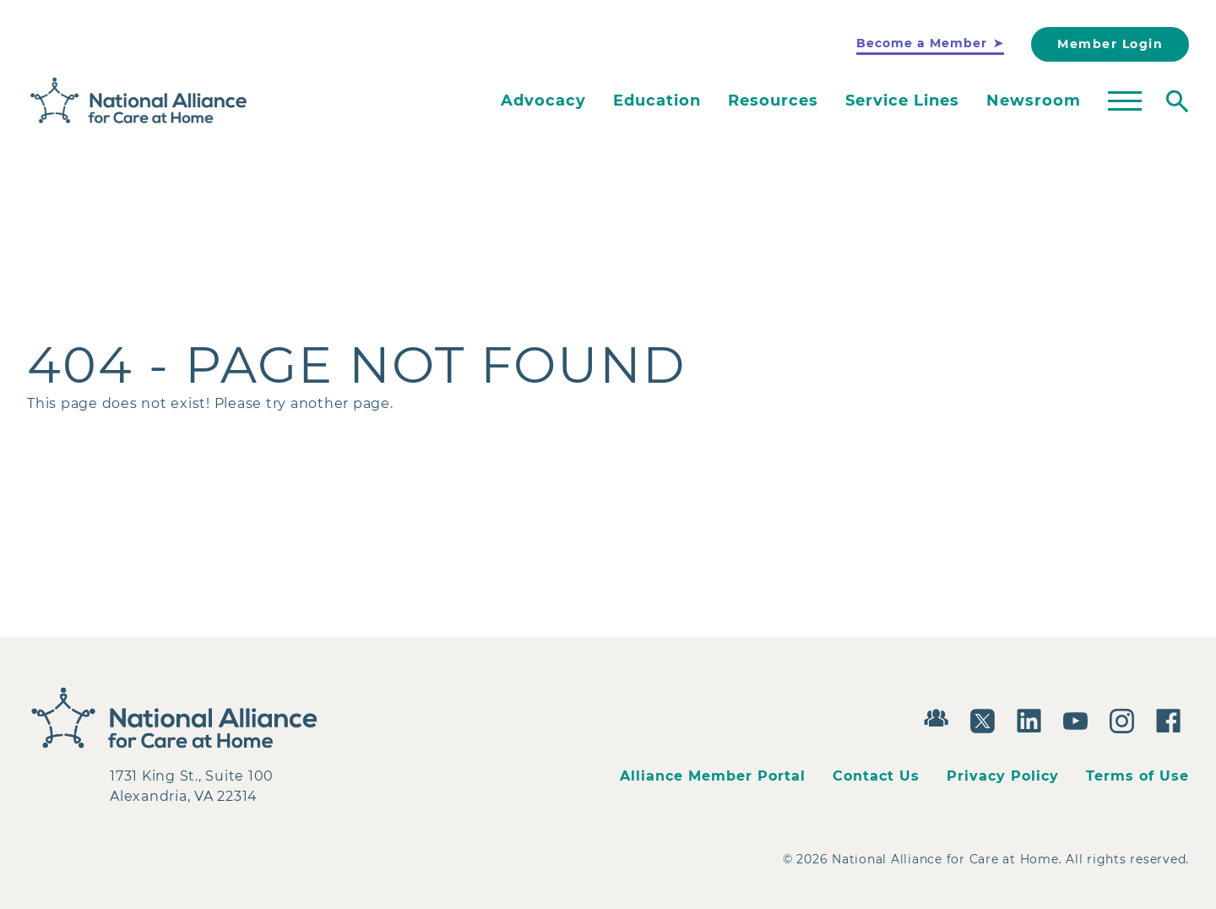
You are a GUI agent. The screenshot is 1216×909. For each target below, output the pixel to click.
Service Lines (902, 100)
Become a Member (921, 43)
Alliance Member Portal (713, 776)
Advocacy (543, 100)
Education (657, 100)
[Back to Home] (139, 101)
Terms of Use (1137, 776)
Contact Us (876, 776)
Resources (773, 100)
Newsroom (1033, 100)
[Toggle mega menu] (1125, 101)
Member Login (1110, 44)
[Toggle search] (1177, 101)
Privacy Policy (1003, 776)
